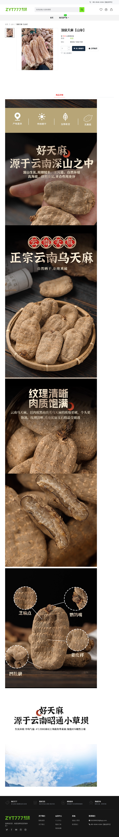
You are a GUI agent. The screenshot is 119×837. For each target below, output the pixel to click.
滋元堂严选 (63, 17)
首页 (51, 17)
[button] (111, 10)
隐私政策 (42, 820)
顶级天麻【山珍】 (22, 24)
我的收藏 (58, 828)
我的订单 (58, 824)
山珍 (12, 24)
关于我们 (42, 824)
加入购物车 (79, 48)
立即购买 (93, 48)
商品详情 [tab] (59, 95)
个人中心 (58, 820)
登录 (64, 36)
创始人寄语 (76, 820)
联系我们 (75, 824)
